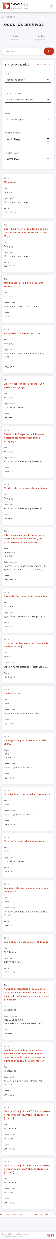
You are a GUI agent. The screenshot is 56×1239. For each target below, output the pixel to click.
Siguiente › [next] (46, 1214)
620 (22, 1214)
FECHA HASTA (12, 152)
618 (7, 1214)
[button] (51, 6)
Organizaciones (10, 562)
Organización (9, 198)
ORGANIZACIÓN (13, 93)
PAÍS (7, 73)
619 (14, 1214)
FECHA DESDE (12, 133)
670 (35, 1214)
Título (6, 178)
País (5, 188)
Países (6, 548)
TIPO (7, 113)
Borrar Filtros (44, 64)
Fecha (6, 208)
